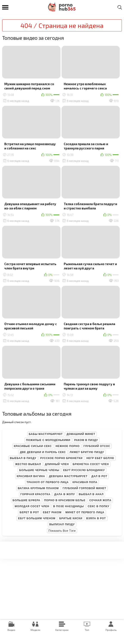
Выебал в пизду (23, 458)
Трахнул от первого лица (48, 482)
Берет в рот (29, 512)
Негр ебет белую (100, 458)
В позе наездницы (68, 506)
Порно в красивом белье (64, 500)
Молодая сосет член (32, 506)
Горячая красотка (35, 494)
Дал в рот (99, 476)
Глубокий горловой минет (84, 488)
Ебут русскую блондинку (84, 470)
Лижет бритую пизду (87, 452)
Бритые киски (70, 518)
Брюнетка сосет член (91, 464)
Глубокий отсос (97, 446)
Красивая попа (85, 482)
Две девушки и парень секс (43, 452)
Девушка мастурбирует (68, 476)
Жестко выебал (28, 464)
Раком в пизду (86, 440)
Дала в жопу (64, 494)
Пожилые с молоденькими (48, 440)
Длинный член (57, 464)
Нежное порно (68, 446)
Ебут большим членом (36, 518)
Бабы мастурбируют (46, 434)
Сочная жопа (100, 500)
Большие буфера (26, 500)
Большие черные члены (39, 470)
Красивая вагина (31, 476)
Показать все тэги (62, 530)
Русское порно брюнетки (61, 458)
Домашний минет (81, 434)
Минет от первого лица (84, 512)
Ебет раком (52, 512)
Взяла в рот (96, 518)
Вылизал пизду (62, 524)
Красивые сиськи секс (33, 446)
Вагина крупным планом (38, 488)
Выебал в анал (91, 494)
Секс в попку (98, 506)
